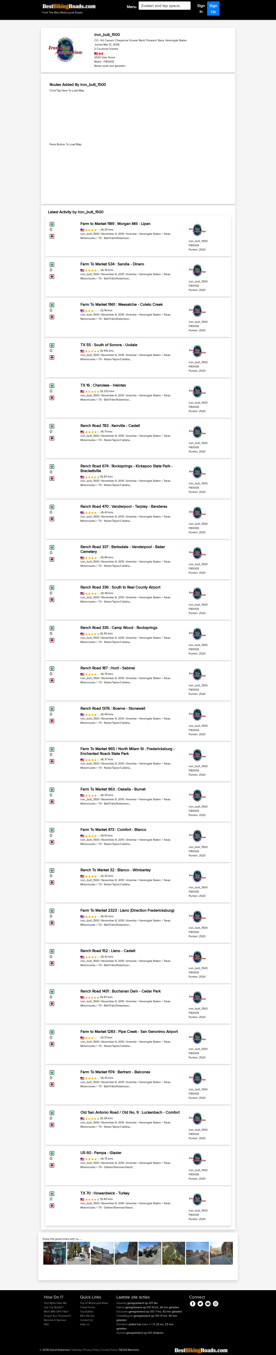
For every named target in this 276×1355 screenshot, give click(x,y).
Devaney (121, 1303)
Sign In (201, 8)
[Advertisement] (138, 117)
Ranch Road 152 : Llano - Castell (107, 951)
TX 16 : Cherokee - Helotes (103, 385)
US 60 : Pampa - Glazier (100, 1153)
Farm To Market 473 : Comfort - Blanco (113, 829)
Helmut (120, 1307)
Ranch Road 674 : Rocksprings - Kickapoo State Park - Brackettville (126, 468)
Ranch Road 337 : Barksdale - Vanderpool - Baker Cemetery (122, 549)
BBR (151, 1303)
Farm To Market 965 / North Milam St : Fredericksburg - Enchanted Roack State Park (127, 751)
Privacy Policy (91, 1350)
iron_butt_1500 (89, 234)
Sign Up (213, 8)
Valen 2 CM (148, 1324)
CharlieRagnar (124, 1316)
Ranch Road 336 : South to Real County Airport (120, 587)
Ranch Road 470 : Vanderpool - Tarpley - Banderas (123, 506)
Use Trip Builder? (54, 1307)
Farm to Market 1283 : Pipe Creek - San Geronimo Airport (129, 1031)
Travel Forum (87, 1307)
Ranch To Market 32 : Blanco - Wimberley (115, 870)
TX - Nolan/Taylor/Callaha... (115, 359)
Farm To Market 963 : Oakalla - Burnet (112, 789)
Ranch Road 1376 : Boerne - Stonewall (112, 708)
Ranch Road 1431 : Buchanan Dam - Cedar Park (120, 991)
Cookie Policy (109, 1350)
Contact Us (86, 1320)
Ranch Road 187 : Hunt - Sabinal (107, 668)
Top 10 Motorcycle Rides (94, 1303)
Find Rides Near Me (55, 1303)
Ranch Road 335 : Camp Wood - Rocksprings (118, 627)
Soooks (121, 1333)
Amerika (131, 234)
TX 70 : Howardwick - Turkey (104, 1193)
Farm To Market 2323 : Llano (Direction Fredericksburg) (127, 910)
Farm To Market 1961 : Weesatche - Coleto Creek (121, 304)
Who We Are (87, 1316)
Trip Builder (86, 1311)
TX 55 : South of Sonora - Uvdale (108, 345)
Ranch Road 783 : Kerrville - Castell (110, 425)
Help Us (84, 1324)
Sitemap (77, 1350)
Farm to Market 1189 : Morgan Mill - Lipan (115, 223)
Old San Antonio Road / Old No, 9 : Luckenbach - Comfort (129, 1112)
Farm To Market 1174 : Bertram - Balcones (115, 1072)
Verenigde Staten (150, 234)
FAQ (46, 1324)
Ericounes (122, 1311)
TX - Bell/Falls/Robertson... (114, 238)
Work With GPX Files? (56, 1311)
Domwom (122, 1324)
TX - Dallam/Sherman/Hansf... (116, 1167)
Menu (131, 7)
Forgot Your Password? (57, 1316)
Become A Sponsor (55, 1320)
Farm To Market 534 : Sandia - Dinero (112, 264)
